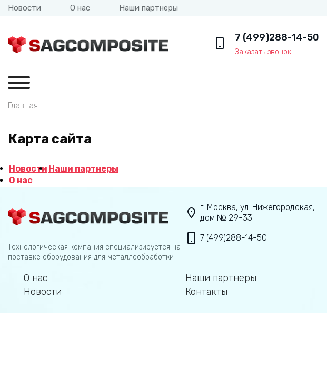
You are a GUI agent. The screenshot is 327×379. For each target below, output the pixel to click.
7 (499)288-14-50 (277, 37)
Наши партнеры (148, 8)
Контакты (206, 291)
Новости (24, 8)
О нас (80, 8)
